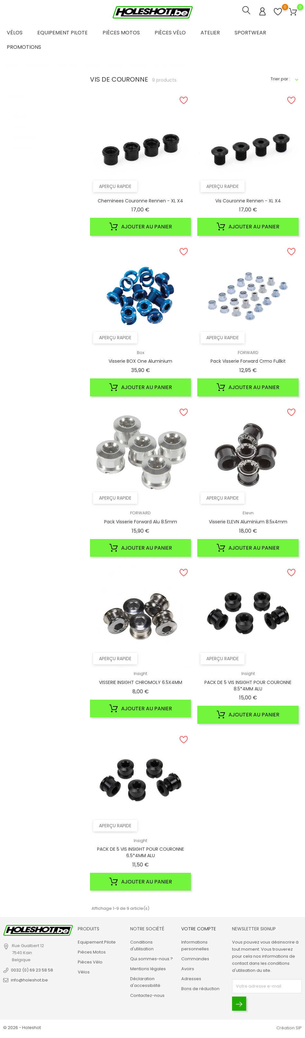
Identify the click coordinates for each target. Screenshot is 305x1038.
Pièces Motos (121, 32)
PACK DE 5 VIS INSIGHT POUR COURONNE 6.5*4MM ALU (140, 852)
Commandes (195, 959)
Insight (24, 141)
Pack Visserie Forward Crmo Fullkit (248, 361)
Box (21, 109)
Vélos (14, 32)
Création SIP (289, 1028)
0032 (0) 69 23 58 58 (32, 970)
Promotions (24, 47)
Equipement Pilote (62, 32)
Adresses (191, 979)
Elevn (22, 120)
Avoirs (187, 969)
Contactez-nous (147, 995)
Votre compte (198, 929)
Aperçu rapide (115, 186)
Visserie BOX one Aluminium (140, 361)
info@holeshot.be (29, 980)
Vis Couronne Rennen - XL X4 (248, 201)
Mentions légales (148, 969)
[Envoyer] (239, 1004)
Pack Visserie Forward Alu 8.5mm (140, 522)
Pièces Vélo (170, 32)
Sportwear (250, 32)
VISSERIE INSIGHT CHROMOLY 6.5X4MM (140, 682)
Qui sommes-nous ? (151, 959)
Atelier (210, 32)
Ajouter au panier (140, 227)
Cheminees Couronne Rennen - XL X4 (140, 201)
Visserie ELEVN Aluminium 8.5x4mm (248, 522)
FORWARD (28, 131)
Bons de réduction (200, 989)
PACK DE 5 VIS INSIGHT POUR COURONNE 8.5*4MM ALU (248, 685)
